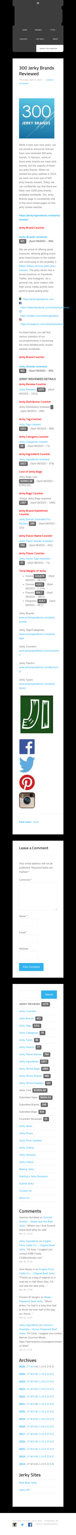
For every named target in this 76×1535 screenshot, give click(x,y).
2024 (22, 1381)
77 (21, 562)
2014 (22, 1456)
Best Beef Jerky (28, 1482)
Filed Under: (25, 822)
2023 (22, 1389)
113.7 (42, 601)
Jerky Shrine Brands (30, 1076)
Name (23, 916)
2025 (22, 1374)
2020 (22, 1411)
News (36, 822)
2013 (22, 1464)
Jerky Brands (26, 1018)
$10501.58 (26, 481)
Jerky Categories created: (33, 442)
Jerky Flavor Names (30, 1054)
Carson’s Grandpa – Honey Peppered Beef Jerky (38, 1329)
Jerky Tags (25, 1025)
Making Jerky (26, 1169)
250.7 (39, 592)
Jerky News (25, 1126)
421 (22, 241)
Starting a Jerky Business (33, 1176)
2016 (22, 1441)
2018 (22, 1426)
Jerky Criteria (26, 1147)
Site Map (37, 1521)
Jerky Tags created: (30, 424)
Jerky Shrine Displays (31, 1083)
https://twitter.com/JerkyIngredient (39, 315)
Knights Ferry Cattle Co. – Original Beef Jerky (37, 1245)
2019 (22, 1419)
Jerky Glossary (27, 1155)
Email (23, 932)
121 (48, 1083)
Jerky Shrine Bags (29, 1068)
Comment (25, 879)
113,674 (39, 576)
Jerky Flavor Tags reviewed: (35, 558)
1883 (45, 1068)
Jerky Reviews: (27, 389)
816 (42, 1111)
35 (36, 1040)
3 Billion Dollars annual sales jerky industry (37, 266)
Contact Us (25, 1190)
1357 (23, 502)
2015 (22, 1449)
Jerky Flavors (26, 1047)
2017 (22, 1434)
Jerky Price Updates (30, 1140)
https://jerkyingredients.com (38, 299)
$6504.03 (45, 1097)
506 (47, 1076)
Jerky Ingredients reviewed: (34, 459)
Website (23, 948)
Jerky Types (26, 1040)
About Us (24, 1198)
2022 (22, 1396)
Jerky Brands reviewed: (33, 237)
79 (21, 446)
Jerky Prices (26, 1133)
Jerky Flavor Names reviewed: (36, 541)
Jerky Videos (26, 1162)
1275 (41, 389)
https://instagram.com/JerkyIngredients (42, 324)
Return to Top (21, 1521)
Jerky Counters (27, 1011)
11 (46, 1119)
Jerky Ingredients (42, 16)
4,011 (39, 584)
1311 (23, 428)
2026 (22, 1366)
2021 (22, 1404)
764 (22, 545)
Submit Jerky (26, 1183)
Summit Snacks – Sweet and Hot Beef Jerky (36, 1221)
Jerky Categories (28, 1032)
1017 (23, 463)
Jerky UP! (24, 1490)
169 (32, 523)
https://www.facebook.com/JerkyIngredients (45, 307)
